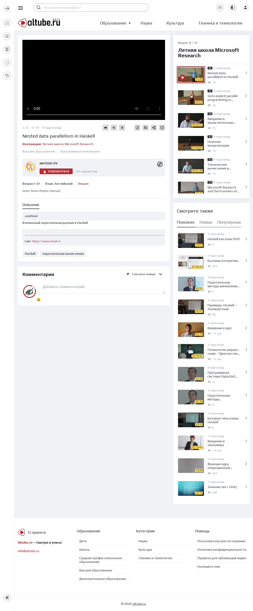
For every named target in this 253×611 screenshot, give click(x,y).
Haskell (30, 253)
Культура (145, 549)
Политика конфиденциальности (221, 549)
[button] (113, 23)
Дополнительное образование (102, 579)
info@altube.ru (28, 551)
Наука (143, 541)
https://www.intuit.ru (46, 241)
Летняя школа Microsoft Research (57, 144)
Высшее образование (38, 151)
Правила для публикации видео (221, 558)
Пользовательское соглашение (221, 541)
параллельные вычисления (63, 253)
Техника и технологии (155, 558)
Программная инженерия (80, 151)
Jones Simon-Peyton (41, 191)
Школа (84, 549)
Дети (83, 541)
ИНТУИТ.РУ (49, 163)
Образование (113, 23)
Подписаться (56, 171)
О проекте (37, 532)
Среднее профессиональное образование (100, 560)
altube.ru (139, 604)
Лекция (83, 183)
